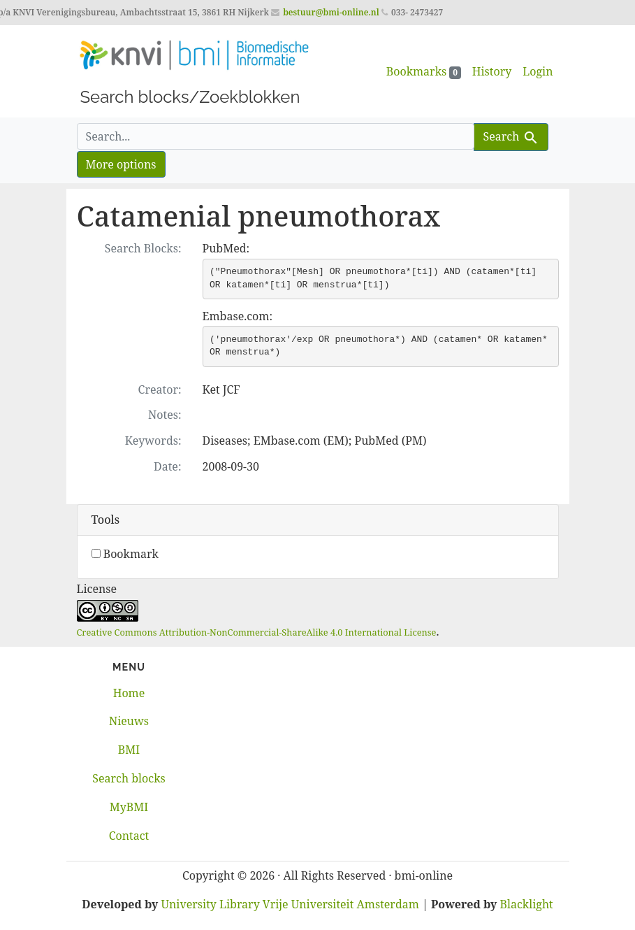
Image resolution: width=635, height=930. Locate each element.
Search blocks (128, 778)
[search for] (276, 136)
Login (538, 71)
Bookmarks (423, 71)
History (491, 71)
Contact (129, 835)
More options (121, 164)
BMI (129, 749)
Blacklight (526, 904)
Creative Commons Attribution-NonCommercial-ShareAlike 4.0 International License (257, 632)
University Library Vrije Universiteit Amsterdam (290, 904)
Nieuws (129, 721)
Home (129, 693)
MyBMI (129, 807)
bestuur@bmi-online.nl (331, 12)
